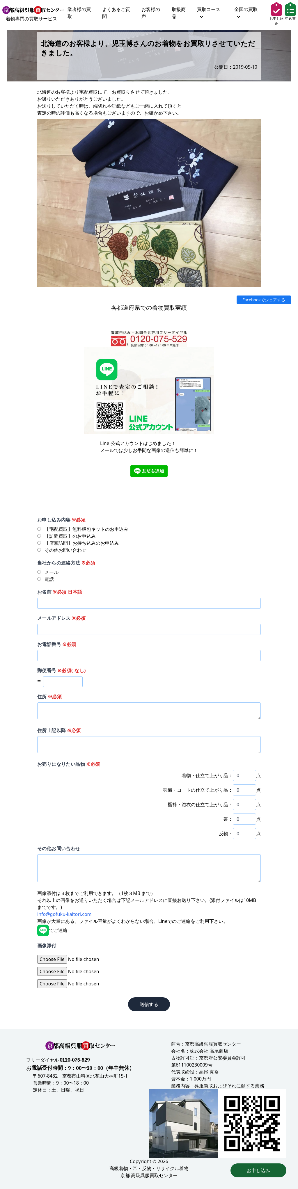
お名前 (59, 592)
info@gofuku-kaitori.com (64, 914)
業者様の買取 (79, 12)
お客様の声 (150, 12)
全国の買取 (246, 12)
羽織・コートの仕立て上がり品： (198, 790)
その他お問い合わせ (58, 848)
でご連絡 (52, 930)
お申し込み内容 (61, 520)
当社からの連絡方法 (66, 563)
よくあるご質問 (116, 12)
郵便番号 (61, 670)
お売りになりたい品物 (68, 764)
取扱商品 (179, 12)
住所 (49, 696)
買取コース (208, 12)
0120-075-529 (75, 1060)
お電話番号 (56, 644)
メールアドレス (61, 618)
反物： (226, 833)
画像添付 (46, 945)
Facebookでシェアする (263, 299)
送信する (149, 1004)
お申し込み (258, 1170)
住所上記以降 (59, 730)
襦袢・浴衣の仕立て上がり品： (200, 804)
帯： (228, 819)
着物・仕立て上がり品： (207, 775)
